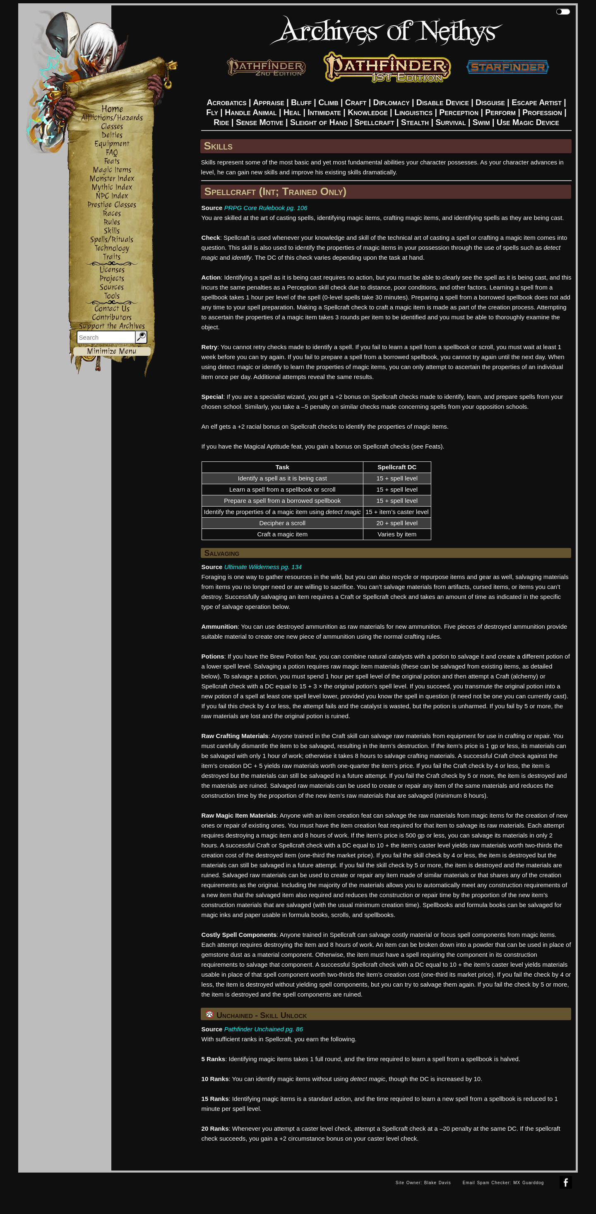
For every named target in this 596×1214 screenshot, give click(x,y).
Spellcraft (374, 122)
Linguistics (413, 112)
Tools (112, 296)
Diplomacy (391, 102)
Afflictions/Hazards (112, 117)
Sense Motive (260, 122)
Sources (112, 287)
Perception (458, 112)
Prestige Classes (111, 204)
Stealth (415, 122)
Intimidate (324, 112)
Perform (500, 112)
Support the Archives (112, 326)
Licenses (112, 269)
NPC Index (112, 196)
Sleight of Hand (319, 122)
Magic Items (112, 170)
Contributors (112, 317)
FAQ (112, 152)
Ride (221, 122)
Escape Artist (536, 102)
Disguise (490, 102)
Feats (112, 161)
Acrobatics (226, 102)
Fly (212, 112)
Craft (355, 102)
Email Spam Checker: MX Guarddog (503, 1182)
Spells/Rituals (111, 239)
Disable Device (442, 102)
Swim (481, 122)
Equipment (111, 144)
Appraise (268, 102)
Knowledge (368, 112)
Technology (112, 248)
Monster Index (112, 178)
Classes (112, 126)
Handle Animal (250, 112)
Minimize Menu (112, 351)
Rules (111, 222)
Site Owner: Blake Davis (423, 1182)
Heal (292, 112)
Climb (328, 102)
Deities (112, 135)
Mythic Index (111, 187)
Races (112, 213)
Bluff (301, 102)
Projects (111, 278)
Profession (542, 112)
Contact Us (112, 308)
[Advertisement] (204, 1191)
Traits (111, 257)
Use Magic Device (528, 122)
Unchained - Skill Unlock (256, 1015)
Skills (112, 231)
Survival (450, 122)
